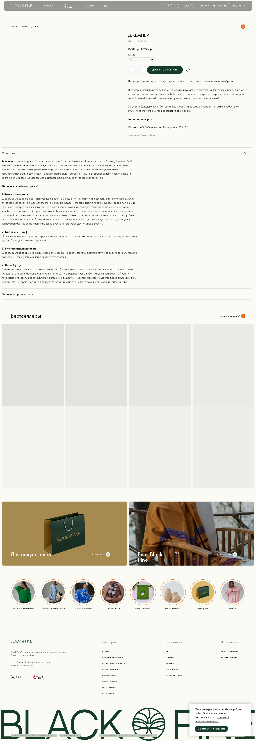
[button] (50, 6)
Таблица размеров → (142, 119)
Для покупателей (31, 554)
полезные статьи (222, 554)
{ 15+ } (176, 553)
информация (98, 554)
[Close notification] (248, 706)
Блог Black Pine (150, 557)
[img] (186, 6)
